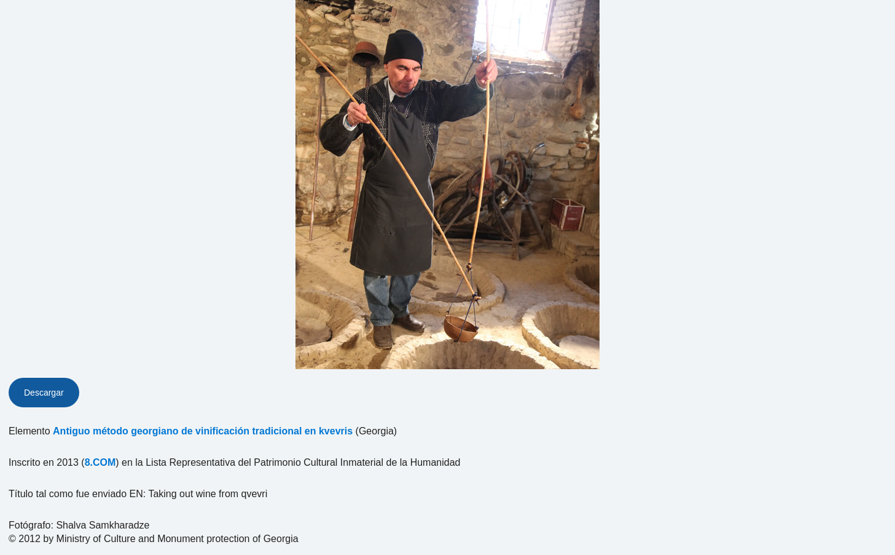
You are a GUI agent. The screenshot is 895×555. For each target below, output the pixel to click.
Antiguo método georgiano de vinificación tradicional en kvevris (203, 431)
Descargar (44, 392)
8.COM (100, 462)
